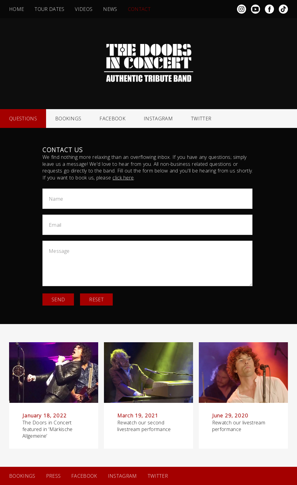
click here (123, 177)
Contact (139, 9)
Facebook (112, 118)
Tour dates (49, 9)
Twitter (201, 118)
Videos (83, 9)
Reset (96, 299)
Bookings (68, 118)
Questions (23, 118)
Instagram (158, 118)
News (110, 9)
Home (16, 9)
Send (58, 299)
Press (53, 476)
